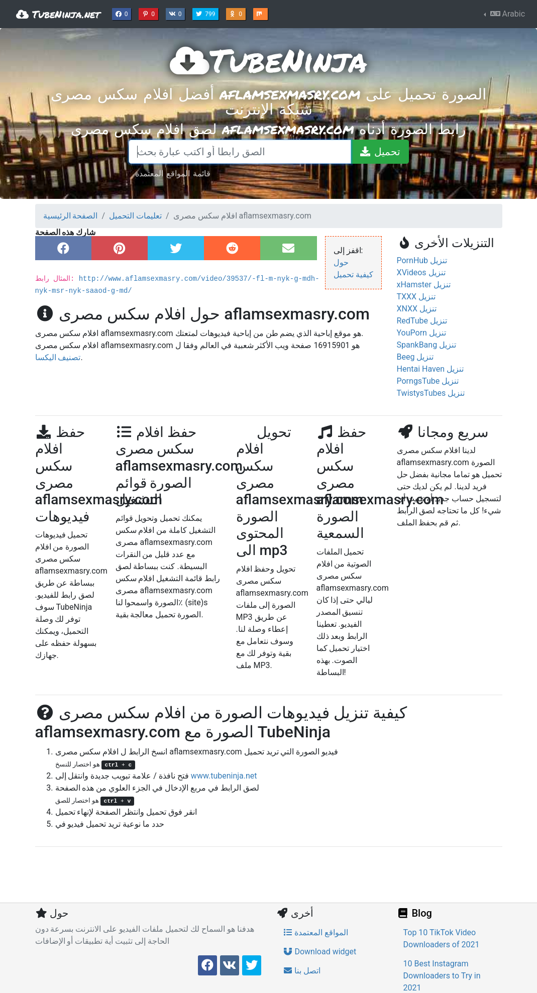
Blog (414, 913)
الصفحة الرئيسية (70, 215)
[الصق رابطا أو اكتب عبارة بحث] (240, 152)
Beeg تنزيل (415, 357)
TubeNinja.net (58, 14)
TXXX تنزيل (416, 296)
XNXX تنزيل (417, 308)
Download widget (320, 951)
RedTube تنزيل (422, 320)
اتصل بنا (302, 970)
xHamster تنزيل (424, 284)
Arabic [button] (506, 14)
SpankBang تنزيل (427, 345)
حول (341, 262)
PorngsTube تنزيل (428, 381)
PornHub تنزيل (422, 260)
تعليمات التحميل (135, 215)
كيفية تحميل (353, 274)
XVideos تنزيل (421, 272)
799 (206, 13)
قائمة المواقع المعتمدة (172, 173)
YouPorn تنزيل (421, 333)
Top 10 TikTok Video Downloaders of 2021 (441, 938)
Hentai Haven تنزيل (430, 369)
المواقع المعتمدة (316, 932)
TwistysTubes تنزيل (431, 393)
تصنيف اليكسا (58, 357)
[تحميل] (380, 152)
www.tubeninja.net (224, 776)
